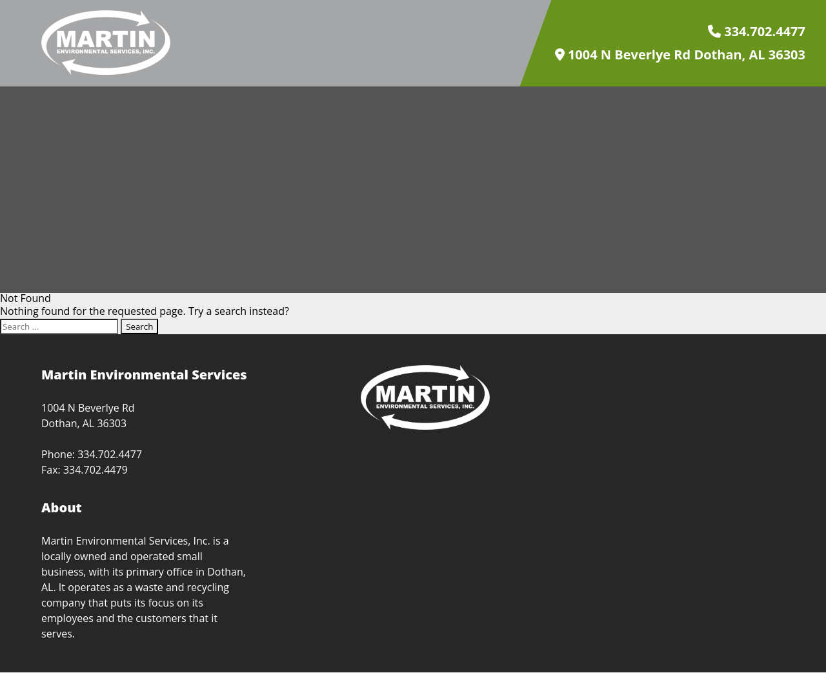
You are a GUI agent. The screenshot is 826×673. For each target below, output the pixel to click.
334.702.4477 (756, 31)
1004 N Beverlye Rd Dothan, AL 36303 (680, 54)
